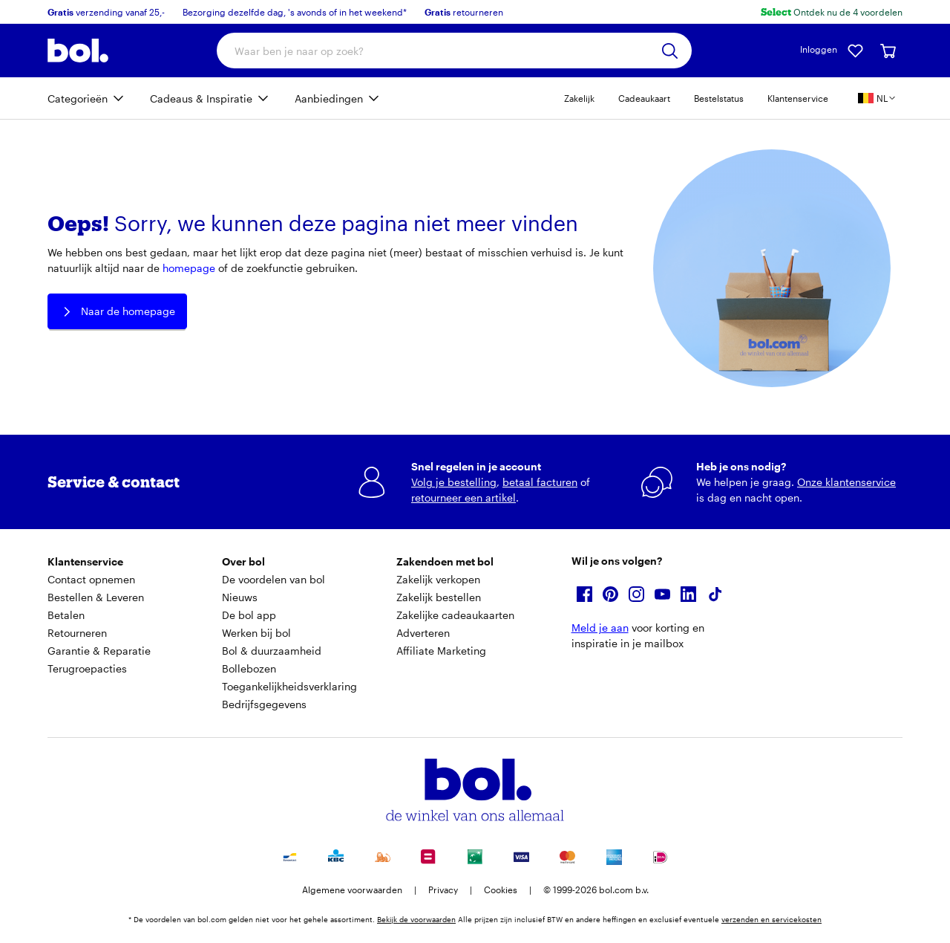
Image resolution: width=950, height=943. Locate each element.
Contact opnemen (91, 579)
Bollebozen (249, 668)
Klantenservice (797, 98)
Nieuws (240, 597)
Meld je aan (600, 627)
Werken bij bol (256, 632)
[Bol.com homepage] (78, 50)
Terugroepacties (87, 668)
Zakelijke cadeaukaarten (455, 615)
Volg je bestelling (454, 482)
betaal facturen (539, 482)
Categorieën (78, 98)
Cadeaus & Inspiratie (201, 98)
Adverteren (423, 632)
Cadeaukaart (644, 98)
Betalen (66, 615)
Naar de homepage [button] (117, 312)
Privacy (443, 889)
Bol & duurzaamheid (271, 650)
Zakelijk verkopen (438, 579)
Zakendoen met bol (445, 561)
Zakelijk (579, 98)
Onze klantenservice (846, 482)
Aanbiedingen (329, 98)
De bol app (249, 615)
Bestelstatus (719, 98)
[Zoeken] (670, 51)
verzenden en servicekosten (771, 919)
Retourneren (77, 632)
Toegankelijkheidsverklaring (289, 686)
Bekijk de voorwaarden (416, 919)
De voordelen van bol (273, 579)
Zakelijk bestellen (438, 597)
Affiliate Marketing (441, 650)
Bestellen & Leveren (96, 597)
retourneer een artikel (463, 497)
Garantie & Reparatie (99, 650)
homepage (189, 268)
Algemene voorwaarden (352, 889)
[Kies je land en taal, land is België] (877, 98)
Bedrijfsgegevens (264, 704)
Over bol (243, 561)
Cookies (500, 889)
